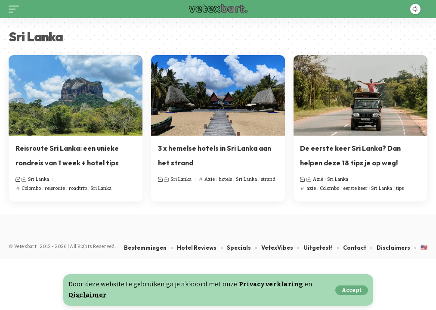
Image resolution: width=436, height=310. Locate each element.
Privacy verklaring (271, 284)
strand (268, 179)
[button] (351, 290)
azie (311, 188)
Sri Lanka (38, 179)
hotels (225, 179)
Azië (209, 179)
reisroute (55, 188)
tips (400, 188)
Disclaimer (87, 295)
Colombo (31, 188)
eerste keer (355, 188)
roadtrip (78, 188)
